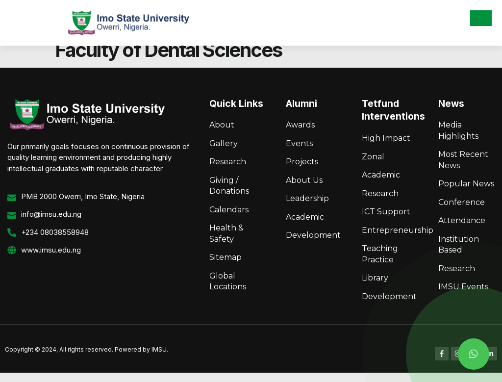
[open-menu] (481, 18)
